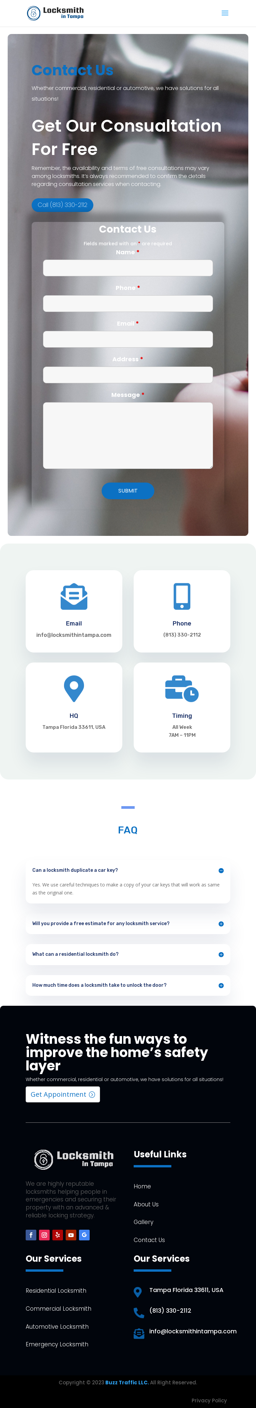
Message (128, 395)
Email (128, 323)
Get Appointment (58, 1094)
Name (128, 252)
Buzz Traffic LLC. (127, 1382)
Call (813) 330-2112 (64, 197)
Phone (128, 288)
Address (127, 359)
